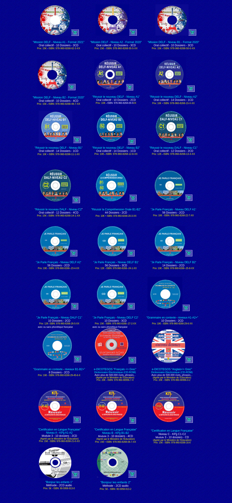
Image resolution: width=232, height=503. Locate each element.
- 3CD (123, 265)
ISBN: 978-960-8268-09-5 (114, 103)
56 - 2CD (173, 212)
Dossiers (114, 265)
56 (107, 265)
